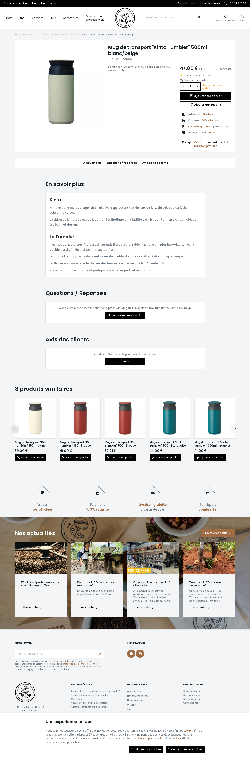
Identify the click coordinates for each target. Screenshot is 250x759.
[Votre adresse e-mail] (59, 654)
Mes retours (77, 698)
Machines (38, 18)
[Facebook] (131, 654)
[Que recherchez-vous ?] (171, 17)
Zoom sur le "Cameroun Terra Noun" (205, 584)
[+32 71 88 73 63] (235, 3)
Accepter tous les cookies (185, 749)
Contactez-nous (191, 702)
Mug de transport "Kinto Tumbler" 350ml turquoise (212, 444)
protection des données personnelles (81, 663)
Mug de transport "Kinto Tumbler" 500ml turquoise (168, 444)
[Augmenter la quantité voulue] (197, 86)
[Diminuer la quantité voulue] (183, 86)
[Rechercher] (199, 17)
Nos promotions (191, 695)
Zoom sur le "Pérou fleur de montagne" (96, 584)
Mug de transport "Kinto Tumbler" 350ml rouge (76, 444)
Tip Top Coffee (24, 34)
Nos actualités (35, 533)
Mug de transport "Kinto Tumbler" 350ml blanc (32, 444)
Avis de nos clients (155, 163)
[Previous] (15, 429)
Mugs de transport (64, 34)
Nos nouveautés (191, 698)
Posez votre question (196, 80)
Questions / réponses (122, 163)
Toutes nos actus (216, 533)
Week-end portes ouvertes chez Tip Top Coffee (40, 584)
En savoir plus (91, 163)
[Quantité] (190, 86)
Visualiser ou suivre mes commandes (89, 695)
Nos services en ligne (137, 695)
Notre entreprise (191, 691)
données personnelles (150, 738)
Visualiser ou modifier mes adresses (89, 702)
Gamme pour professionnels (95, 17)
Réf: (217, 69)
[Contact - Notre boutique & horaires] (199, 3)
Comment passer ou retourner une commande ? (95, 691)
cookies (188, 731)
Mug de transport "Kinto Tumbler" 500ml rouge (121, 444)
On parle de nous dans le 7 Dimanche (151, 584)
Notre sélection (135, 700)
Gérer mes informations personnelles (89, 706)
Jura (53, 18)
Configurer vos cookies (146, 749)
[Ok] (100, 654)
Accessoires (71, 18)
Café (9, 18)
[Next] (235, 429)
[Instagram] (140, 654)
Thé (22, 18)
